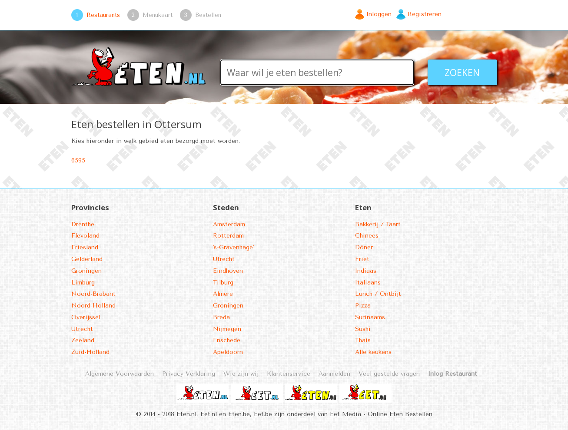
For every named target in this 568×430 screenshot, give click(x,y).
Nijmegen (227, 329)
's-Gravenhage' (233, 247)
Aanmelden (334, 373)
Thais (363, 340)
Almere (223, 294)
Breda (221, 317)
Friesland (84, 247)
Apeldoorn (228, 352)
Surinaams (370, 317)
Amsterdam (229, 224)
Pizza (363, 305)
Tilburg (223, 282)
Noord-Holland (93, 305)
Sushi (363, 329)
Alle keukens (373, 352)
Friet (362, 259)
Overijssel (85, 317)
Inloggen (379, 14)
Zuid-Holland (90, 352)
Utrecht (82, 329)
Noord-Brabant (93, 294)
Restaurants (103, 14)
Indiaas (365, 271)
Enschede (226, 340)
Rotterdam (228, 235)
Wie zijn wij (241, 373)
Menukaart (158, 14)
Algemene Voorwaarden (119, 373)
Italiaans (368, 282)
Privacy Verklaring (188, 373)
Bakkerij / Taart (378, 224)
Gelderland (87, 259)
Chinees (367, 235)
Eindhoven (228, 271)
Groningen (86, 271)
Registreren (425, 14)
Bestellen (208, 14)
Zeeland (82, 340)
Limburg (83, 282)
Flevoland (85, 235)
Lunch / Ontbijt (378, 294)
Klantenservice (288, 373)
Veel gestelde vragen (389, 373)
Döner (364, 247)
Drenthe (82, 224)
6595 (78, 160)
